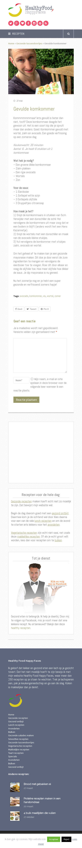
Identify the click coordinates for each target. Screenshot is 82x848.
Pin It (45, 309)
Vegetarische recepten (24, 533)
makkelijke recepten (28, 536)
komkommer (35, 296)
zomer (57, 296)
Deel (18, 309)
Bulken (11, 731)
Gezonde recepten (21, 501)
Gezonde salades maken (21, 735)
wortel (50, 296)
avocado (24, 296)
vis (44, 296)
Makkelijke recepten (18, 749)
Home (11, 43)
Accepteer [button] (53, 839)
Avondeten (14, 728)
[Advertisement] (41, 452)
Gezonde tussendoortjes (29, 43)
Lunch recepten (16, 724)
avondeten (54, 524)
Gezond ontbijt (16, 721)
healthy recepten (20, 628)
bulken (58, 540)
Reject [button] (66, 839)
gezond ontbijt (60, 513)
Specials (12, 756)
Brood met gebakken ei (37, 784)
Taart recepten (16, 752)
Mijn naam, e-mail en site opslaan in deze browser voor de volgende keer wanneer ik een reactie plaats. (40, 384)
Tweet (31, 309)
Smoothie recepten (18, 739)
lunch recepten (43, 521)
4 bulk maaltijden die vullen (40, 812)
